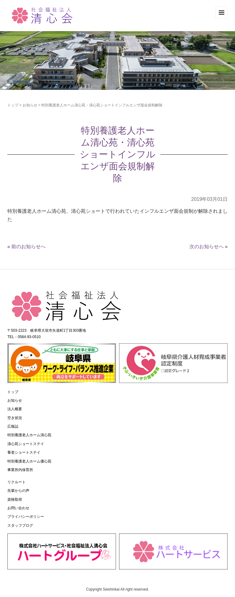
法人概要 (14, 409)
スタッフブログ (20, 525)
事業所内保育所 (20, 470)
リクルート (16, 482)
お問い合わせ (18, 508)
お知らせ (30, 105)
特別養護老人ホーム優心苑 (29, 461)
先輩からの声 (18, 490)
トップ (12, 105)
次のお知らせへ (206, 246)
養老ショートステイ (23, 452)
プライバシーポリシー (25, 516)
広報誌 (12, 426)
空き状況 (14, 418)
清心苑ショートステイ (25, 444)
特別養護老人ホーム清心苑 (29, 435)
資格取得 (14, 499)
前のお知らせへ (28, 246)
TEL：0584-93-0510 (24, 337)
